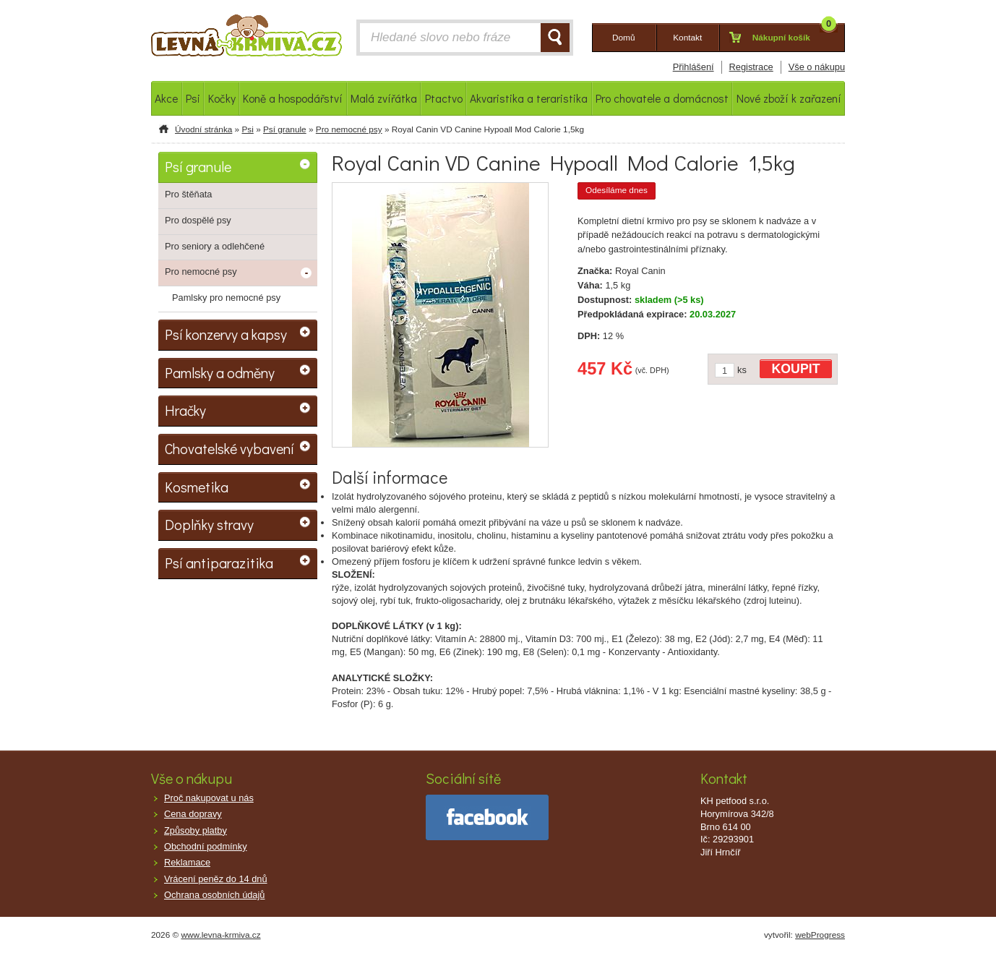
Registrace (751, 66)
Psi (247, 129)
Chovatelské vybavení (229, 448)
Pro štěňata (188, 194)
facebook (487, 817)
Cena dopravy (193, 813)
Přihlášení (693, 66)
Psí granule (284, 129)
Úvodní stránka (203, 129)
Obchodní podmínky (205, 846)
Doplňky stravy (209, 524)
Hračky (185, 410)
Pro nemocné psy (349, 129)
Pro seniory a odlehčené (215, 246)
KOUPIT (796, 369)
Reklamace (187, 862)
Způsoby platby (195, 830)
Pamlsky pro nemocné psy (226, 297)
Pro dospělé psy (198, 220)
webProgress (820, 935)
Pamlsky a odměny (220, 372)
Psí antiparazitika (219, 562)
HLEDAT (555, 37)
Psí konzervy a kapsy (226, 334)
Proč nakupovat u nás (209, 797)
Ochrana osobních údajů (214, 894)
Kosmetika (196, 486)
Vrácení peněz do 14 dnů (215, 878)
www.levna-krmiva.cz (221, 935)
